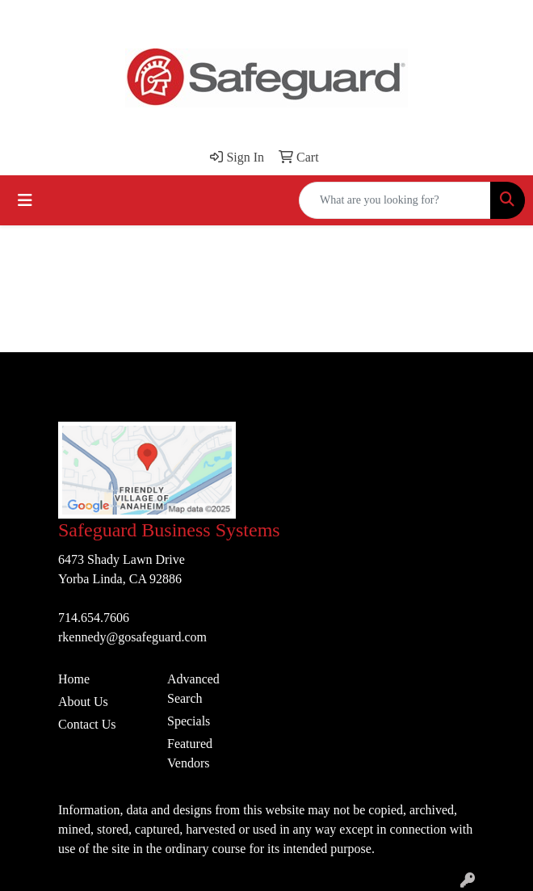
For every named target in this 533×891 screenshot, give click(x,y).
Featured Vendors (189, 753)
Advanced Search (193, 688)
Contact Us (87, 724)
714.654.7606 (93, 617)
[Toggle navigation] (25, 200)
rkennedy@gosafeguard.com (132, 637)
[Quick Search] (395, 200)
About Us (83, 701)
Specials (188, 721)
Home (74, 679)
